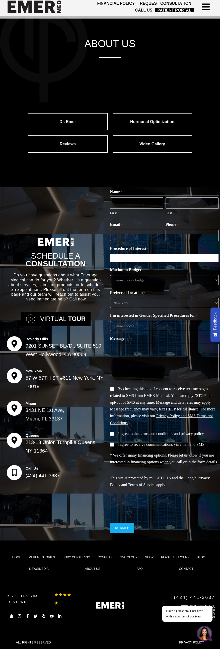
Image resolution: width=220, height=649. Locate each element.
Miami (31, 403)
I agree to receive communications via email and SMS (161, 444)
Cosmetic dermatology (117, 557)
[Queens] (14, 440)
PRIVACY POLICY (191, 642)
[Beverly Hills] (14, 343)
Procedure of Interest (129, 249)
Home (16, 557)
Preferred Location (127, 293)
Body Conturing (76, 557)
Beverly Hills (37, 339)
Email (116, 225)
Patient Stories (42, 557)
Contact (186, 569)
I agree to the (161, 433)
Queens (32, 435)
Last (169, 213)
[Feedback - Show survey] (215, 324)
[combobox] (165, 258)
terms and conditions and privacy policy (171, 433)
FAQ (140, 569)
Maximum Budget (125, 270)
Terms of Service (141, 485)
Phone (172, 225)
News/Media (38, 569)
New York (34, 371)
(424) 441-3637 (43, 475)
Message (117, 338)
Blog (201, 557)
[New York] (14, 375)
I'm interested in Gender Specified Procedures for (154, 315)
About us (92, 569)
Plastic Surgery (175, 557)
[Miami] (14, 408)
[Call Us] (14, 472)
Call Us (32, 468)
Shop (149, 557)
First (113, 213)
